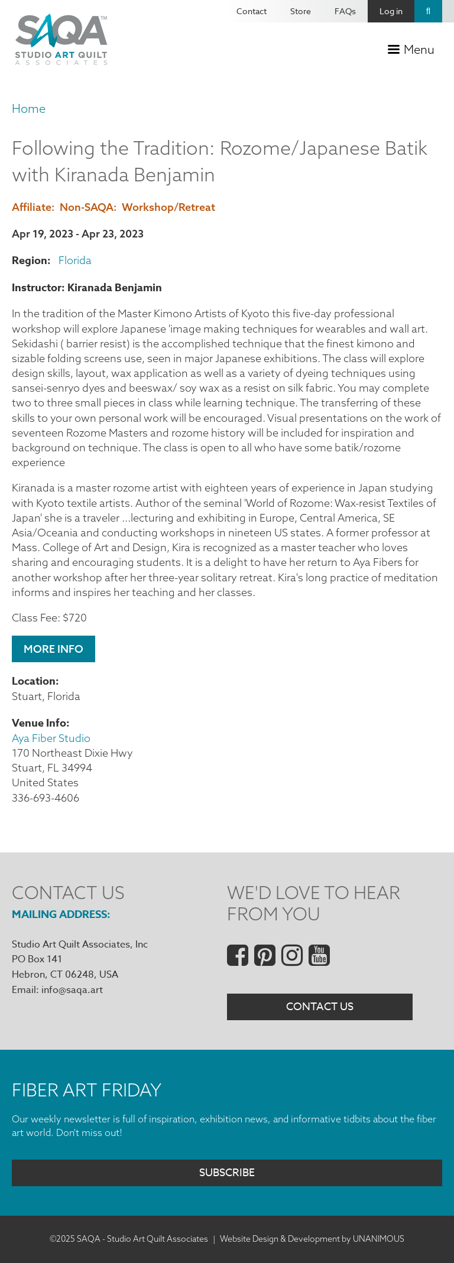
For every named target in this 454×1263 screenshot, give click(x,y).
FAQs (345, 11)
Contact (251, 11)
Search (428, 11)
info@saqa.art (72, 990)
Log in (391, 11)
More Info (53, 649)
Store (300, 11)
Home (29, 108)
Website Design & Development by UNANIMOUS (312, 1238)
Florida (75, 260)
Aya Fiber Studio (51, 738)
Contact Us (320, 1007)
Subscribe (227, 1173)
